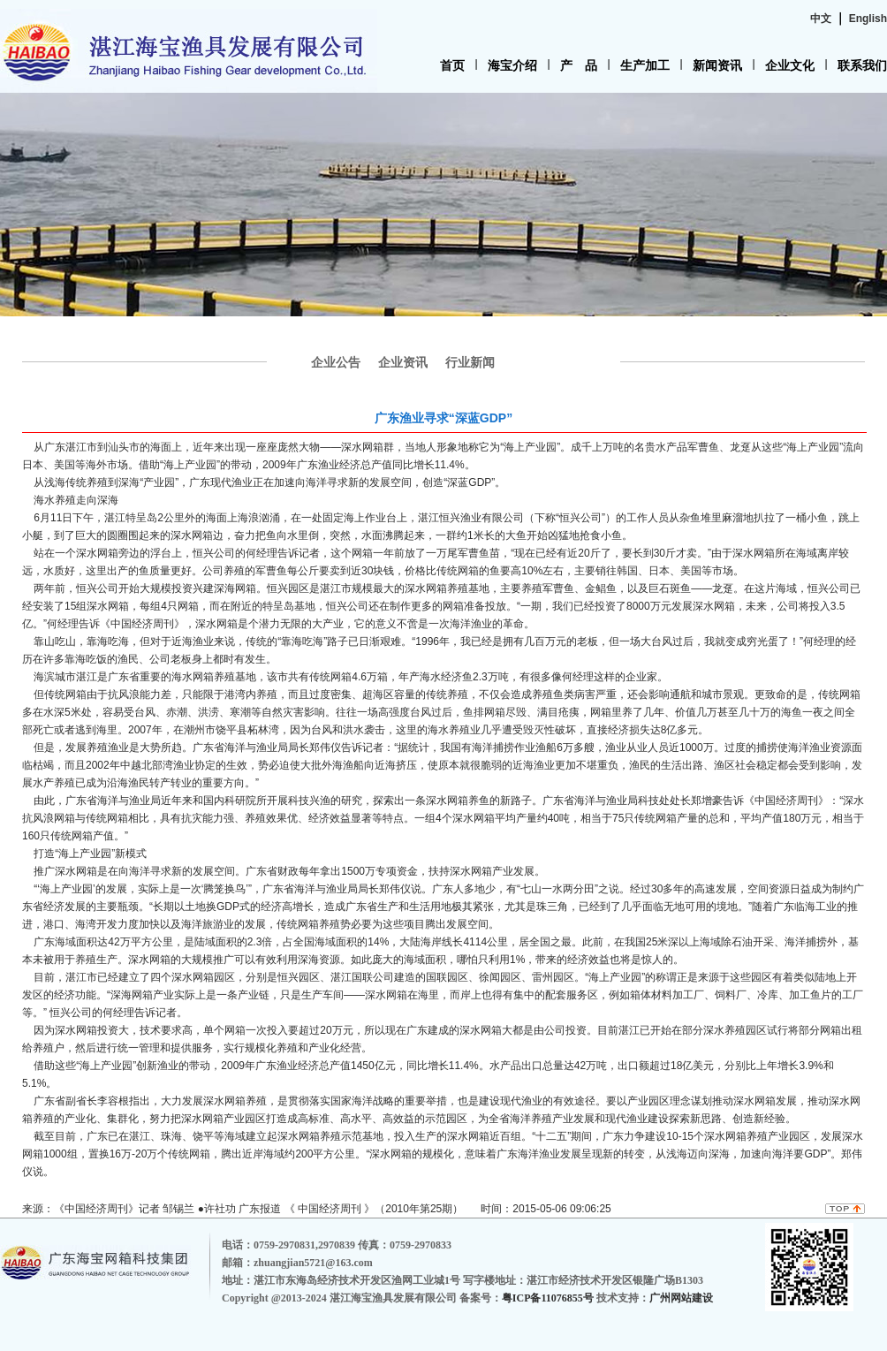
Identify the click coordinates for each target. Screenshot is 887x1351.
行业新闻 (470, 362)
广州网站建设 (681, 1298)
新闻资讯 (717, 65)
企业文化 (790, 65)
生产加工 (645, 65)
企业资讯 (403, 362)
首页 (452, 65)
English (868, 18)
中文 (820, 18)
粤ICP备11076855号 (549, 1298)
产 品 (578, 65)
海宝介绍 (512, 65)
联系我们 (862, 65)
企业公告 (335, 362)
